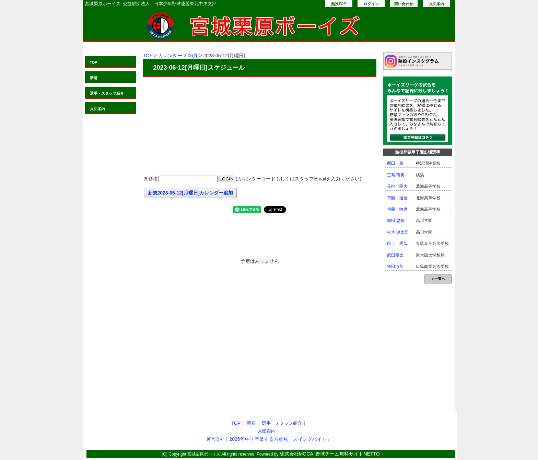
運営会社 (215, 439)
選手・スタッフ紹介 (107, 93)
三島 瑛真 (396, 175)
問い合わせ (403, 4)
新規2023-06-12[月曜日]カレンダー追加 (190, 193)
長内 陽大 (397, 186)
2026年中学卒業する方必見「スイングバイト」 (280, 439)
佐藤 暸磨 (397, 209)
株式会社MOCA (296, 454)
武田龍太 (395, 255)
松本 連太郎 (398, 232)
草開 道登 (397, 198)
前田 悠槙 (396, 220)
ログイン (371, 4)
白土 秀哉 (397, 243)
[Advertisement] (259, 127)
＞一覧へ (438, 279)
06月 (193, 55)
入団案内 (436, 4)
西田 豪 (395, 163)
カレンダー (170, 55)
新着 (93, 78)
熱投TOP (338, 4)
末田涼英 (395, 266)
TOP (93, 62)
